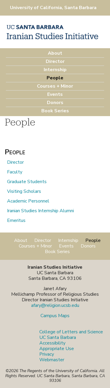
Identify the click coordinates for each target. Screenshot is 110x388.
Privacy (46, 354)
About (55, 53)
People (55, 78)
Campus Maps (55, 315)
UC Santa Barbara (57, 337)
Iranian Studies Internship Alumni (40, 211)
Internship (55, 69)
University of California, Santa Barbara (53, 7)
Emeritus (16, 220)
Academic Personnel (28, 201)
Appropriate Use (56, 348)
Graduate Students (27, 181)
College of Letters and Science (71, 332)
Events (55, 94)
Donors (55, 102)
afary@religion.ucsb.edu (55, 305)
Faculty (14, 172)
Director (55, 61)
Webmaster (51, 360)
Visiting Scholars (24, 191)
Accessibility (52, 343)
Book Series (55, 111)
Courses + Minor (55, 86)
